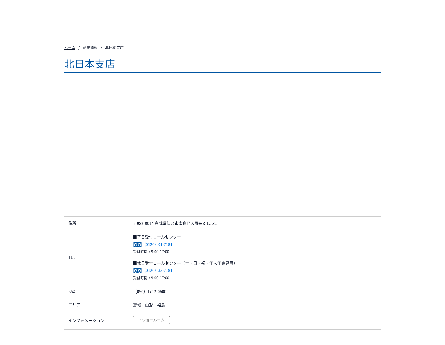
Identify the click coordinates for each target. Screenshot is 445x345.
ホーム (69, 47)
